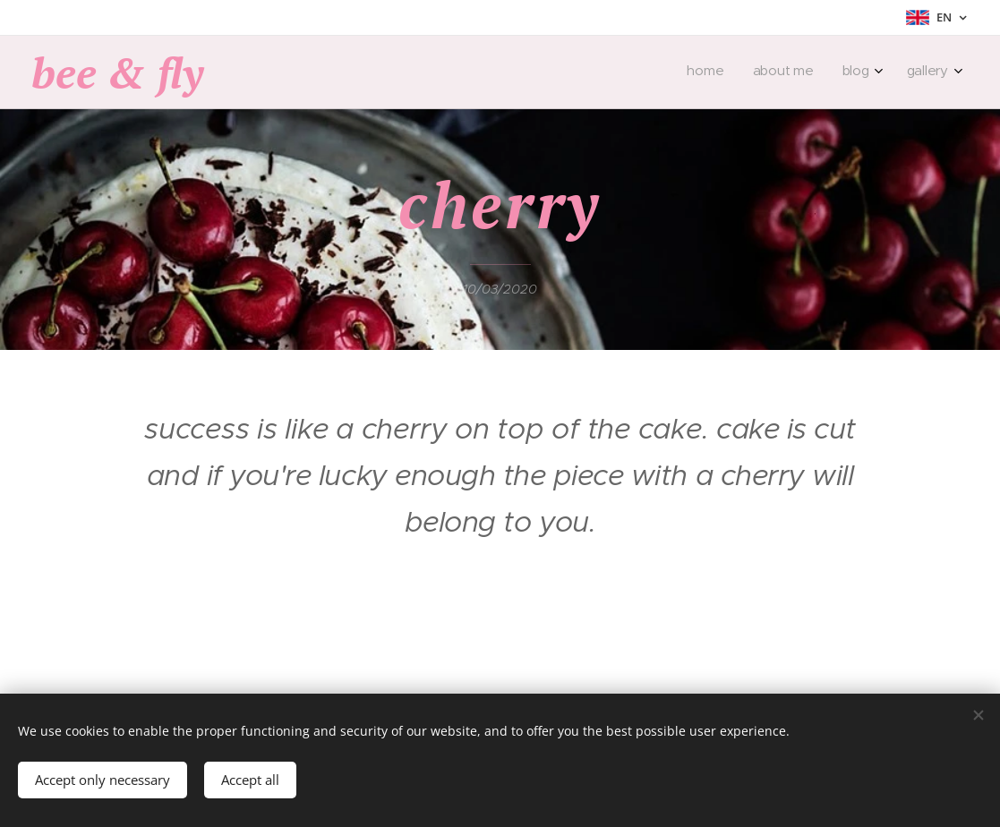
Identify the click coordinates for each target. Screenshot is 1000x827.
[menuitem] (858, 72)
